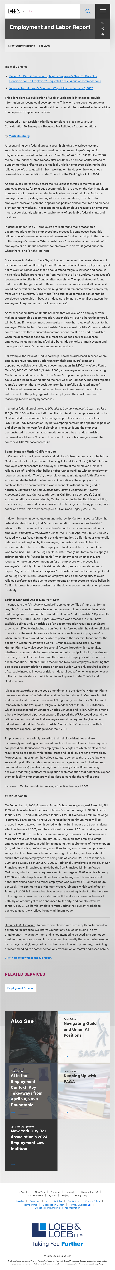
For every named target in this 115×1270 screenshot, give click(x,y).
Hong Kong (81, 1195)
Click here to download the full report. (28, 957)
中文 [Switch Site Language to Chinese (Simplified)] (30, 11)
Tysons (52, 1195)
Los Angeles (22, 1192)
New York (40, 1192)
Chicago (55, 1192)
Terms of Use (30, 1204)
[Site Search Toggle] (87, 11)
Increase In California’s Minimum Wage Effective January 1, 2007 (51, 88)
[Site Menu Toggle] (102, 11)
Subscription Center (53, 1204)
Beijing (65, 1195)
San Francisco (35, 1195)
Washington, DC (89, 1192)
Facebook (35, 1201)
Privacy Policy (92, 1201)
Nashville (70, 1192)
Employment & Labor (20, 988)
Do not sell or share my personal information (57, 1207)
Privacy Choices (80, 1204)
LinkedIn (19, 1201)
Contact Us (73, 1201)
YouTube (57, 1201)
